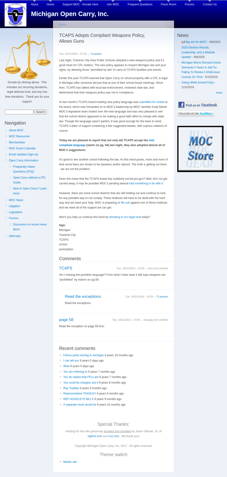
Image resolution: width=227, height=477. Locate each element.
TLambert (96, 53)
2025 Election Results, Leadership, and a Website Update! (198, 52)
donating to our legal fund (125, 217)
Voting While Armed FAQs (197, 82)
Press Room (169, 4)
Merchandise (17, 142)
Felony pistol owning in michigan (83, 355)
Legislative (15, 212)
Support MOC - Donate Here (80, 4)
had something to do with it (146, 183)
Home (50, 4)
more (219, 92)
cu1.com (113, 436)
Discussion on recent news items (30, 227)
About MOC (16, 130)
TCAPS (65, 268)
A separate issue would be (79, 404)
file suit (125, 202)
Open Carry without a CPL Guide (29, 180)
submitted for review (151, 102)
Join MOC (113, 4)
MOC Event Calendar (22, 148)
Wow (66, 366)
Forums (189, 4)
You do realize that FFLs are (80, 377)
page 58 (66, 319)
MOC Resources (19, 136)
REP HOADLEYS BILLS (78, 399)
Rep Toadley (71, 388)
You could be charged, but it (80, 382)
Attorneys (15, 236)
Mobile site (70, 462)
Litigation (14, 206)
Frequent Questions (140, 4)
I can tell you (71, 360)
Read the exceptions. (83, 296)
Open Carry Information (23, 160)
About (34, 4)
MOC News (16, 200)
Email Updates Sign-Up (23, 154)
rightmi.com (95, 436)
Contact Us (210, 4)
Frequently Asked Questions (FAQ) (24, 169)
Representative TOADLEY (79, 393)
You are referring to (75, 371)
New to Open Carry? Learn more (30, 191)
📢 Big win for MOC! (194, 42)
